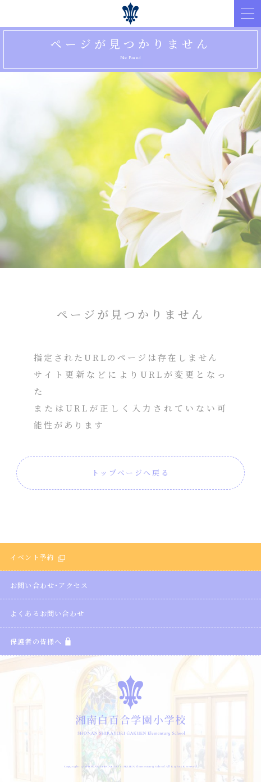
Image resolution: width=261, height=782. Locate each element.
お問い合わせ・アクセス (49, 585)
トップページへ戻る (130, 472)
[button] (247, 13)
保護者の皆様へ (40, 641)
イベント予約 (37, 557)
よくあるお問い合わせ (47, 613)
